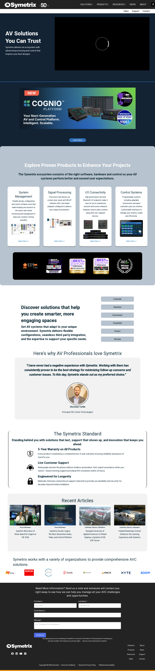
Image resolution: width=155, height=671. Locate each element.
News (133, 4)
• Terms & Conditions (67, 665)
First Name (38, 601)
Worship (117, 339)
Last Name (83, 601)
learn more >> (23, 241)
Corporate (117, 299)
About (143, 4)
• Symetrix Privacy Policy (86, 665)
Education (117, 307)
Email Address (40, 611)
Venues (117, 331)
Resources (119, 4)
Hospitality (117, 323)
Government (117, 315)
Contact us (40, 635)
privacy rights (75, 641)
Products (103, 4)
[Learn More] (77, 138)
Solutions (86, 4)
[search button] (153, 4)
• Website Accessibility (106, 665)
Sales (126, 11)
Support (135, 11)
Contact (146, 11)
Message (38, 620)
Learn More (77, 140)
